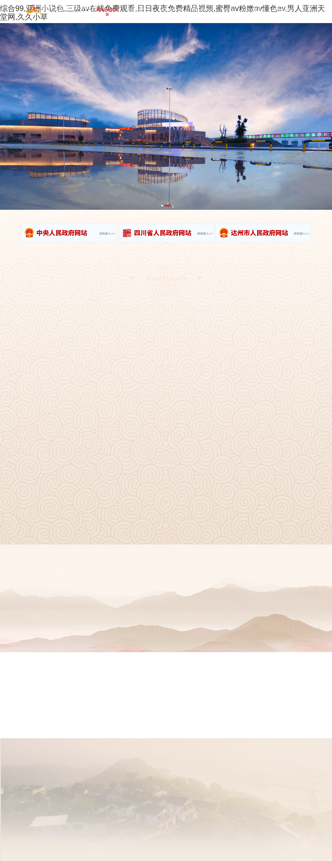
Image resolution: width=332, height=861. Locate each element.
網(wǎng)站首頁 (108, 11)
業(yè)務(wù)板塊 (204, 11)
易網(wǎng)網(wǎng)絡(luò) (204, 838)
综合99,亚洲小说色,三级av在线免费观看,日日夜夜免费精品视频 (41, 858)
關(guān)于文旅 (139, 11)
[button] (162, 205)
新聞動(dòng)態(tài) (171, 11)
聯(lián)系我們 (282, 11)
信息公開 (230, 11)
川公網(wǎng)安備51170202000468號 (262, 838)
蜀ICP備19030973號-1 (138, 838)
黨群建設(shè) (254, 11)
